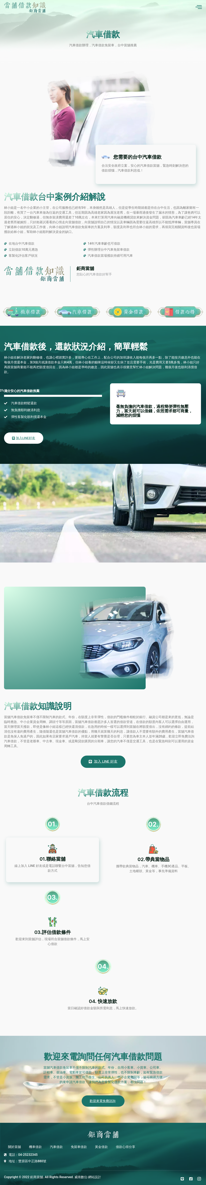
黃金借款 (101, 1145)
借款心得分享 (125, 1145)
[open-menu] (199, 7)
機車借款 (35, 1145)
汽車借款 (56, 1145)
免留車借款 (79, 1145)
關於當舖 (14, 1145)
